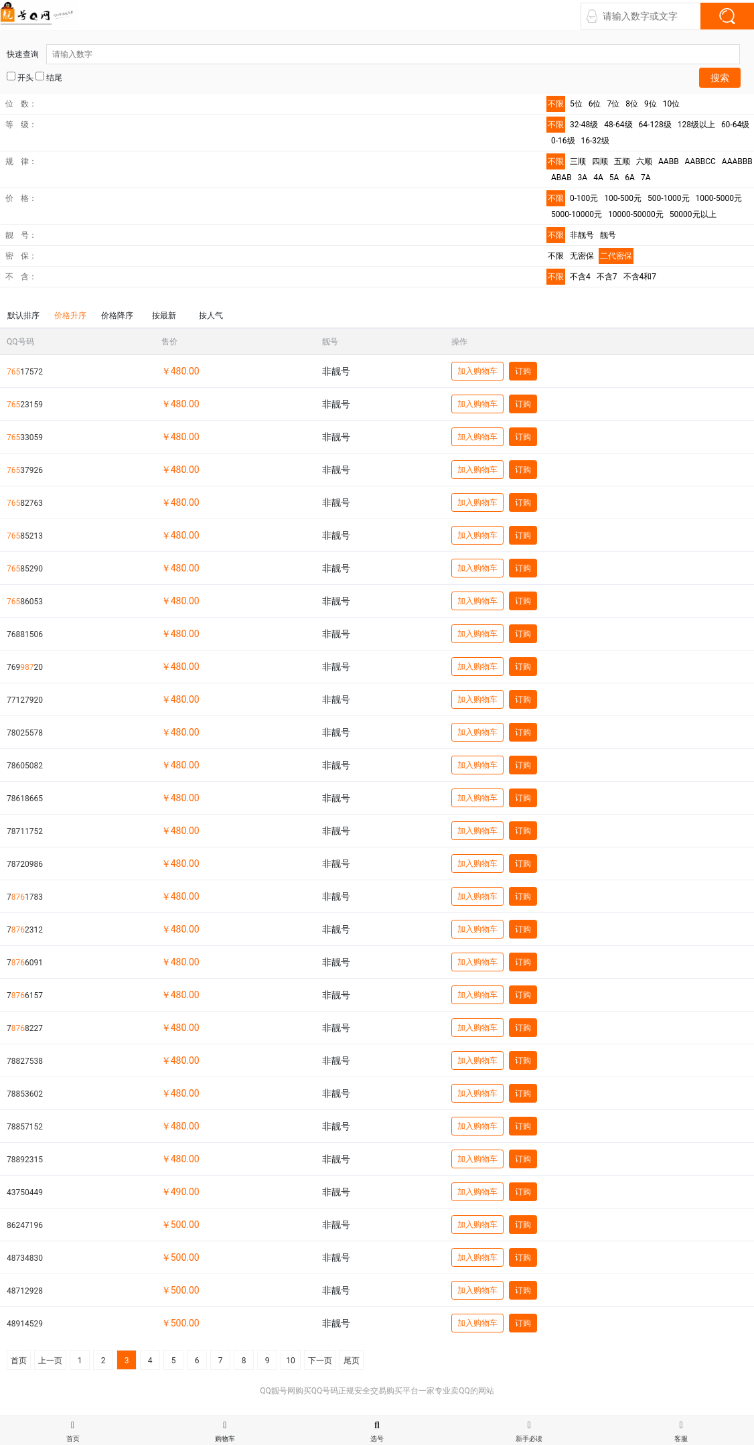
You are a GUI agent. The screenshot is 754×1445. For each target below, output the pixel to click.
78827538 (25, 1061)
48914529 (25, 1323)
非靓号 (582, 235)
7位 (613, 104)
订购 (523, 371)
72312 (25, 930)
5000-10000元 (576, 214)
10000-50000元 (636, 214)
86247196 (25, 1225)
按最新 (164, 315)
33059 (25, 437)
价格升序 (70, 315)
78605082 (25, 765)
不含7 (607, 276)
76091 (25, 962)
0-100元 (584, 198)
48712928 (25, 1291)
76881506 (25, 634)
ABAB (561, 177)
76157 (25, 995)
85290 (25, 568)
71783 (25, 897)
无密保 (582, 256)
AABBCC (700, 161)
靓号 (608, 235)
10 (290, 1360)
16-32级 (595, 140)
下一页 (320, 1360)
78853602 (25, 1094)
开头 (20, 77)
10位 (671, 104)
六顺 (644, 161)
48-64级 (618, 124)
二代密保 (616, 256)
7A (646, 177)
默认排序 (23, 315)
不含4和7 (640, 276)
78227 (25, 1028)
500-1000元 (669, 198)
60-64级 (735, 124)
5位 (576, 104)
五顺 (622, 161)
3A (583, 177)
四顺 (600, 161)
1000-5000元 (719, 198)
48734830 (25, 1258)
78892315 (25, 1159)
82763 (25, 503)
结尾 (48, 77)
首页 (19, 1360)
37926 (25, 470)
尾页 (352, 1360)
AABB (668, 161)
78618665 (25, 798)
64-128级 (655, 124)
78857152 (25, 1126)
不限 (556, 104)
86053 (25, 601)
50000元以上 (693, 214)
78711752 (25, 831)
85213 (25, 536)
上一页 (50, 1360)
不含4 (580, 276)
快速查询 (373, 54)
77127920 (25, 700)
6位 (595, 104)
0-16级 (563, 140)
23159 (25, 404)
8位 (631, 104)
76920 (25, 667)
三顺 (578, 161)
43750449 (25, 1192)
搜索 (719, 77)
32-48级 (584, 124)
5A (614, 177)
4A (598, 177)
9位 (650, 104)
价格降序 (117, 315)
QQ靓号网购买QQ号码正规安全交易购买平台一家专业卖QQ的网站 (377, 1390)
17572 (25, 371)
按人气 (211, 315)
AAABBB (737, 161)
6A (630, 177)
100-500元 (623, 198)
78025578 (25, 733)
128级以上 (696, 124)
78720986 (25, 864)
